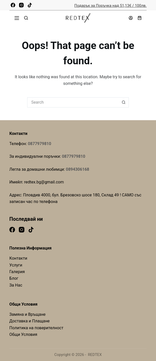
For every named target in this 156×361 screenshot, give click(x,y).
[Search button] (124, 102)
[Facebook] (13, 5)
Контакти (18, 258)
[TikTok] (29, 5)
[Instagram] (21, 5)
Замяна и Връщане (27, 314)
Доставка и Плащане (29, 321)
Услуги (15, 265)
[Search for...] (73, 102)
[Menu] (16, 18)
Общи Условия (23, 334)
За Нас (15, 285)
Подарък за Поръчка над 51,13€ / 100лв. (110, 5)
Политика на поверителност (36, 327)
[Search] (26, 18)
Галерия (17, 271)
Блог (13, 278)
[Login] (131, 18)
